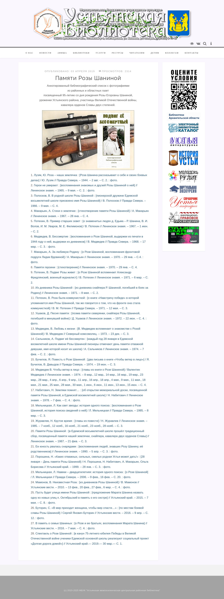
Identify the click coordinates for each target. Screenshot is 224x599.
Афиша (62, 53)
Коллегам (172, 53)
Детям (155, 53)
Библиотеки (81, 53)
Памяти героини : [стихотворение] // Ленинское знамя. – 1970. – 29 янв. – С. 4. (85, 267)
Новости (45, 53)
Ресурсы (117, 53)
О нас (29, 53)
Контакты (191, 53)
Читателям (137, 53)
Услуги (101, 53)
